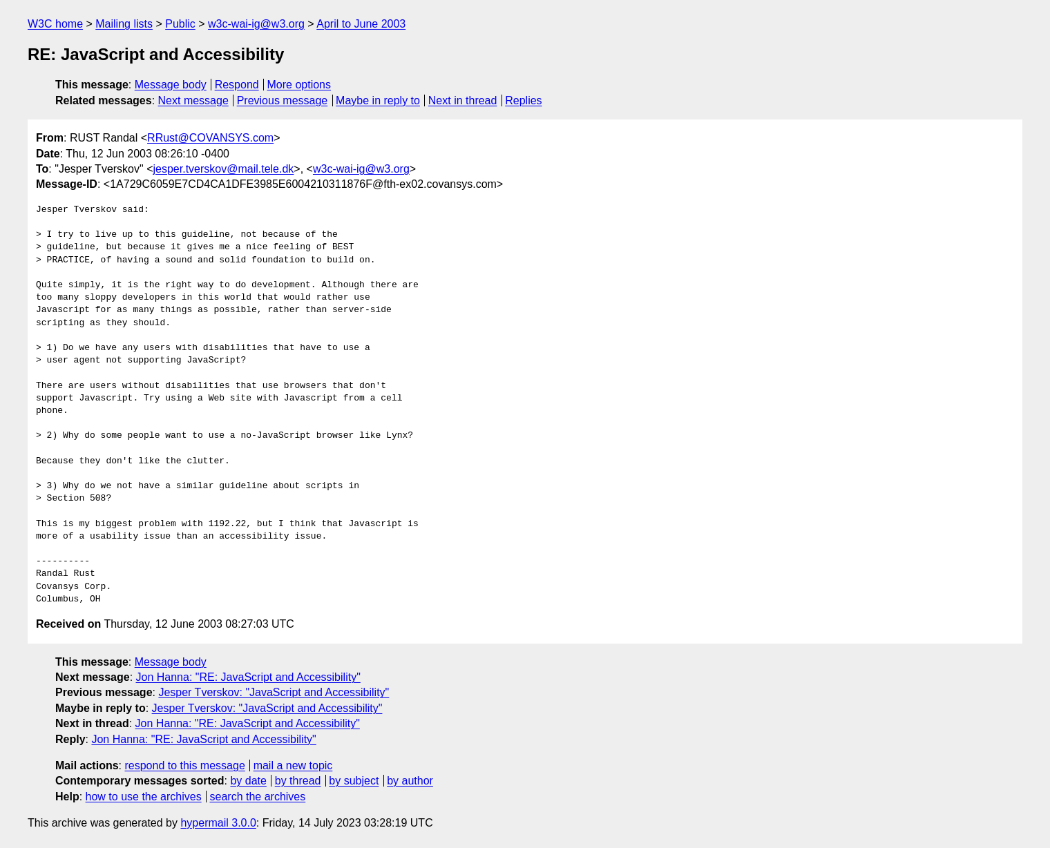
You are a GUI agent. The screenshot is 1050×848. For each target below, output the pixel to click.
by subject (354, 781)
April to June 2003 (360, 24)
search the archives (258, 796)
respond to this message (184, 765)
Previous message (282, 100)
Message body (171, 84)
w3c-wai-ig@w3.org (256, 24)
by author (410, 781)
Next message (193, 100)
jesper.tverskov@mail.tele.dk (223, 169)
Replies (523, 100)
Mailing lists (124, 24)
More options (299, 84)
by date (248, 781)
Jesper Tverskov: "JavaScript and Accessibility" (273, 692)
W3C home (55, 24)
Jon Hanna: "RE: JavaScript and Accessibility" (248, 677)
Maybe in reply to (378, 100)
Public (180, 24)
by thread (298, 781)
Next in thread (462, 100)
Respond (237, 84)
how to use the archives (144, 796)
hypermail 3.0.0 (218, 823)
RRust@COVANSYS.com (210, 138)
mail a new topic (293, 765)
